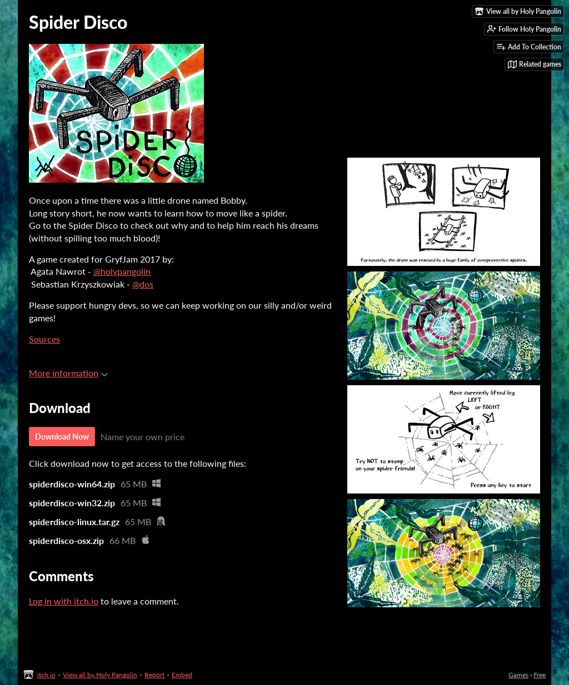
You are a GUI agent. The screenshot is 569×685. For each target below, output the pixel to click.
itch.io (46, 675)
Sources (44, 339)
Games (518, 675)
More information (68, 372)
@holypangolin (122, 271)
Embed (182, 675)
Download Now (62, 436)
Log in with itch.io (63, 601)
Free (539, 675)
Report (154, 675)
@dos (142, 284)
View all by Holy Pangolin (100, 675)
